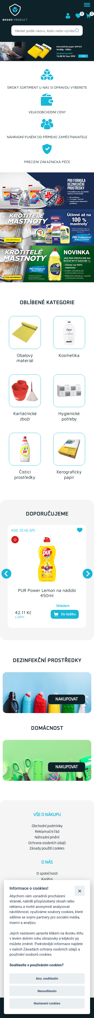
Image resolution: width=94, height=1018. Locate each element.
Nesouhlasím (46, 991)
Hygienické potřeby (69, 416)
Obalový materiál (24, 357)
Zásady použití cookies (47, 848)
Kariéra (47, 879)
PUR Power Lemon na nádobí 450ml (47, 592)
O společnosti (47, 873)
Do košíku (65, 614)
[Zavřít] (80, 891)
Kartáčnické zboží (25, 416)
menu (87, 5)
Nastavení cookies (47, 1003)
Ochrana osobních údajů (47, 843)
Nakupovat (66, 699)
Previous (3, 570)
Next (85, 570)
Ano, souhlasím (47, 978)
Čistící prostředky (24, 474)
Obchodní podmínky (47, 826)
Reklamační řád (47, 832)
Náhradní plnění (47, 837)
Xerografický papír (69, 474)
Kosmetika (69, 355)
